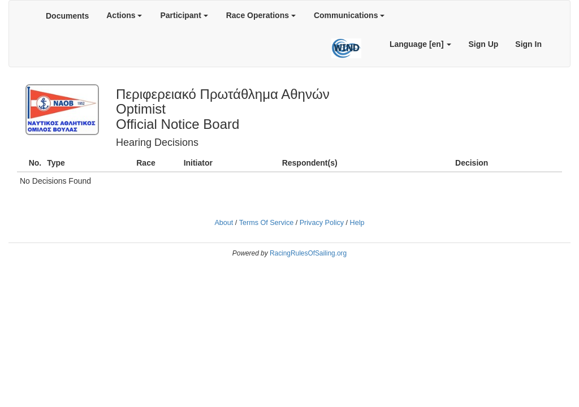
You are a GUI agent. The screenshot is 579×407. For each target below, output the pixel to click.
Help (357, 223)
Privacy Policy (322, 223)
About (223, 223)
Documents (67, 15)
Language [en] (421, 44)
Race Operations (261, 15)
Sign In (528, 44)
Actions (124, 15)
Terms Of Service (266, 223)
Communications (349, 15)
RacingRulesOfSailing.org (308, 253)
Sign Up (483, 44)
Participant (184, 15)
